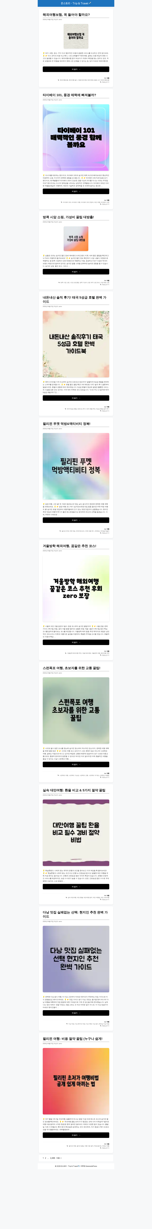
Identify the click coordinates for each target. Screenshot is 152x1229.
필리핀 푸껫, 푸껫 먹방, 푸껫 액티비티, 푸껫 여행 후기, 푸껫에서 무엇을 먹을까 (85, 531)
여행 (108, 78)
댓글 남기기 (105, 82)
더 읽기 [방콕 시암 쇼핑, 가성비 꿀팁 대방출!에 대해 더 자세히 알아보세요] (74, 272)
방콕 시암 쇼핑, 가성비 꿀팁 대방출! (68, 217)
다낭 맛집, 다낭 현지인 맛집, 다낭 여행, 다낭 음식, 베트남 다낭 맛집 (88, 1024)
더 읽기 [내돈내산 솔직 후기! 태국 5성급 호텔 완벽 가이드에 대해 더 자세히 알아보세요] (74, 398)
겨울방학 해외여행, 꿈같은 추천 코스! (69, 546)
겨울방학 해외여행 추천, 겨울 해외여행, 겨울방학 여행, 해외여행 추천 (88, 653)
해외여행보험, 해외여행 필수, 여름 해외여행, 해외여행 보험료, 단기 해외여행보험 (84, 80)
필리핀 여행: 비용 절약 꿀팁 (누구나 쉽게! (72, 1039)
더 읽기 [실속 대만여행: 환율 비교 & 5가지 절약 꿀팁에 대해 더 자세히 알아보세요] (74, 887)
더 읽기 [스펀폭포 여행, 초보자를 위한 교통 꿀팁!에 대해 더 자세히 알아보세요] (74, 764)
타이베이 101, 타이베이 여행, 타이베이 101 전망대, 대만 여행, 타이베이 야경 (86, 202)
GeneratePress (91, 1166)
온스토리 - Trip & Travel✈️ (76, 3)
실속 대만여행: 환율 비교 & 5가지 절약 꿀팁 (74, 790)
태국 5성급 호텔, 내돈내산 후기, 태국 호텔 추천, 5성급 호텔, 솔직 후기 (88, 409)
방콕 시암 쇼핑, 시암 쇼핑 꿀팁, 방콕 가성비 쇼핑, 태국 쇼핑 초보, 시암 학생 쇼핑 (84, 282)
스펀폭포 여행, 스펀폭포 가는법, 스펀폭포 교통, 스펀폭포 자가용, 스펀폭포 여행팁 (84, 775)
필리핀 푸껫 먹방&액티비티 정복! (66, 424)
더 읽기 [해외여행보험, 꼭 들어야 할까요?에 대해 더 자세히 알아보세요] (74, 69)
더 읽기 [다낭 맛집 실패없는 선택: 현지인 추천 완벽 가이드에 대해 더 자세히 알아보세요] (74, 1013)
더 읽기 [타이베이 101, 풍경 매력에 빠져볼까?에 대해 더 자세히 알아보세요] (74, 191)
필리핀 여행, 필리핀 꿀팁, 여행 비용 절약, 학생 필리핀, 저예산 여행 (89, 1146)
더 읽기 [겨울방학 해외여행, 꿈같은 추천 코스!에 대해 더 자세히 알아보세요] (74, 642)
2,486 (52, 1158)
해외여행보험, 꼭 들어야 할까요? (66, 14)
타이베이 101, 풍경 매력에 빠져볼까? (69, 95)
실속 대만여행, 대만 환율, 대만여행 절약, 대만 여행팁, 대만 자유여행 (88, 897)
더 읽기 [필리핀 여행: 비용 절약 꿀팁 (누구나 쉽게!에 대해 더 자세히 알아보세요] (74, 1135)
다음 (59, 1158)
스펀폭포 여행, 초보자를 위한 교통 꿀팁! (71, 668)
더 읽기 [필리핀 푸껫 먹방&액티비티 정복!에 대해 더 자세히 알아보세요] (74, 520)
